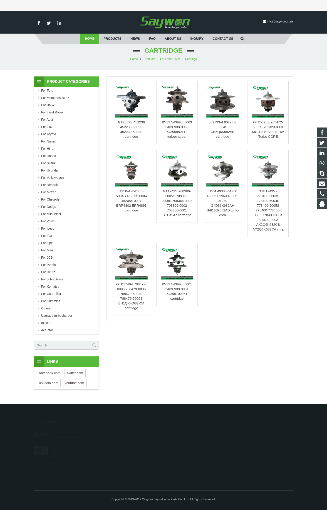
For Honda (48, 156)
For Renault (49, 185)
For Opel (47, 243)
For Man (47, 250)
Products (149, 59)
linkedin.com (48, 383)
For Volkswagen (52, 177)
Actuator (47, 330)
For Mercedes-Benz (55, 98)
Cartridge (163, 50)
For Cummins (50, 301)
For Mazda (48, 192)
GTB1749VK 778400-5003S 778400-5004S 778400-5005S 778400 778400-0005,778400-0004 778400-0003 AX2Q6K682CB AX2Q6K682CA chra (268, 210)
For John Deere (52, 279)
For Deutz (48, 272)
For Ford (47, 90)
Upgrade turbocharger (56, 315)
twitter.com (75, 373)
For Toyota (48, 134)
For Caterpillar (51, 294)
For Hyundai (49, 170)
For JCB (47, 257)
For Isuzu (47, 127)
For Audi (47, 119)
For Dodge (48, 206)
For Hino (47, 148)
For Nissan (49, 141)
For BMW (47, 105)
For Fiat (46, 236)
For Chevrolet (50, 199)
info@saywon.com (280, 21)
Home (134, 59)
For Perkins (49, 265)
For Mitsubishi (51, 214)
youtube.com (74, 383)
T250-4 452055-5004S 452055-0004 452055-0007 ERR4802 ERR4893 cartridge (131, 200)
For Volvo (47, 221)
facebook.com (49, 373)
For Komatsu (50, 286)
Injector (46, 323)
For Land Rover (170, 59)
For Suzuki (48, 163)
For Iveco (47, 228)
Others (46, 308)
